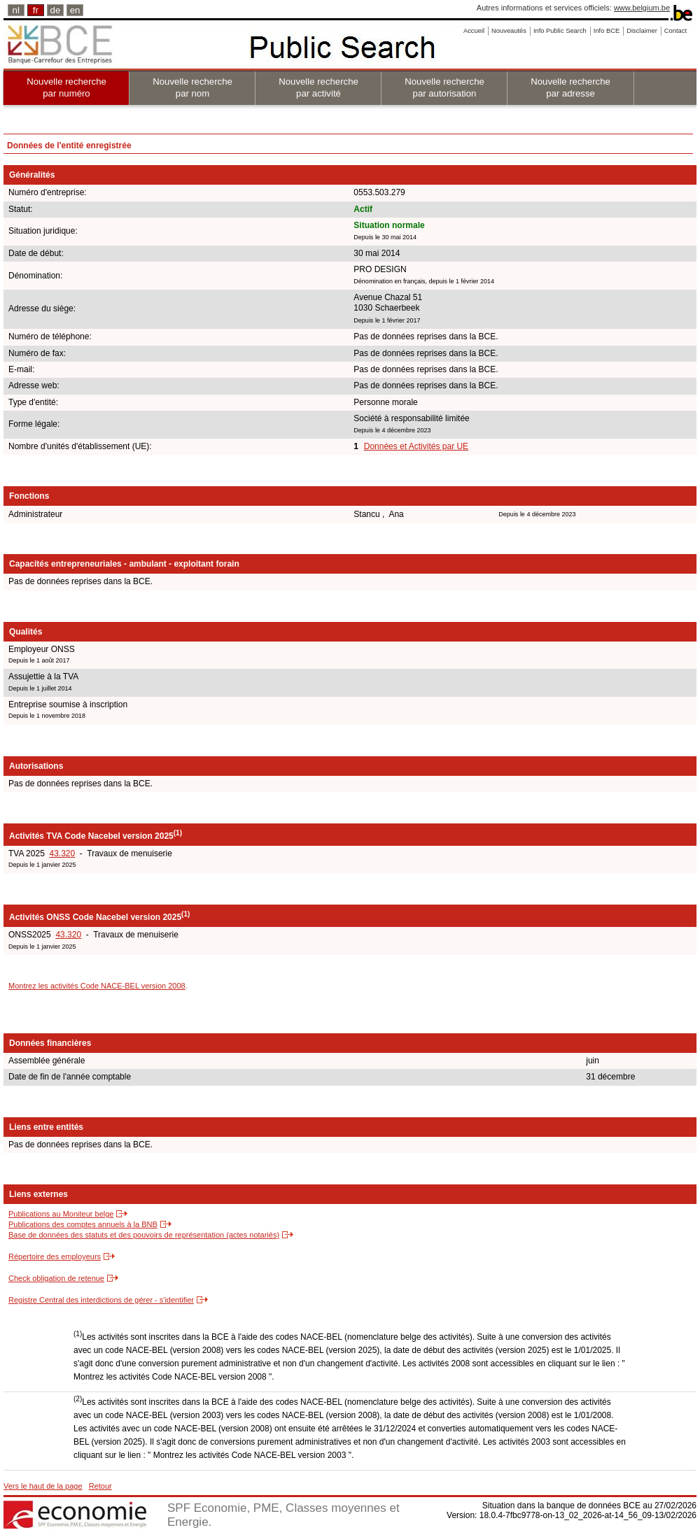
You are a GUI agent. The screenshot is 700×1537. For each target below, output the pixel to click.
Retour (100, 1486)
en (75, 10)
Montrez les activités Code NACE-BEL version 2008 (97, 986)
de (55, 10)
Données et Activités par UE (416, 446)
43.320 (62, 853)
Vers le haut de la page (43, 1486)
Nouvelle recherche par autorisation (444, 87)
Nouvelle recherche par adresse (570, 87)
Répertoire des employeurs (54, 1256)
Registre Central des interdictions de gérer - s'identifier (101, 1300)
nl (16, 10)
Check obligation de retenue (56, 1278)
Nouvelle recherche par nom (192, 87)
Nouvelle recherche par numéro (66, 87)
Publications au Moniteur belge (60, 1214)
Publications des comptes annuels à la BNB (83, 1224)
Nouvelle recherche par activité (318, 87)
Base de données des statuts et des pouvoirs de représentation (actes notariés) (143, 1235)
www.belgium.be (642, 7)
